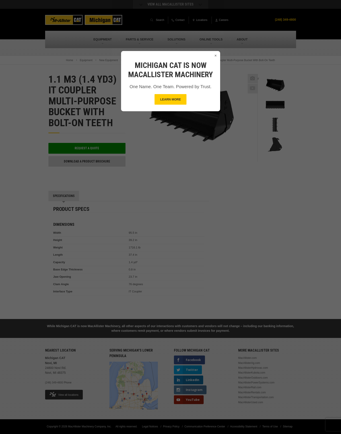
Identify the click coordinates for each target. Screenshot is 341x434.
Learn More (170, 99)
